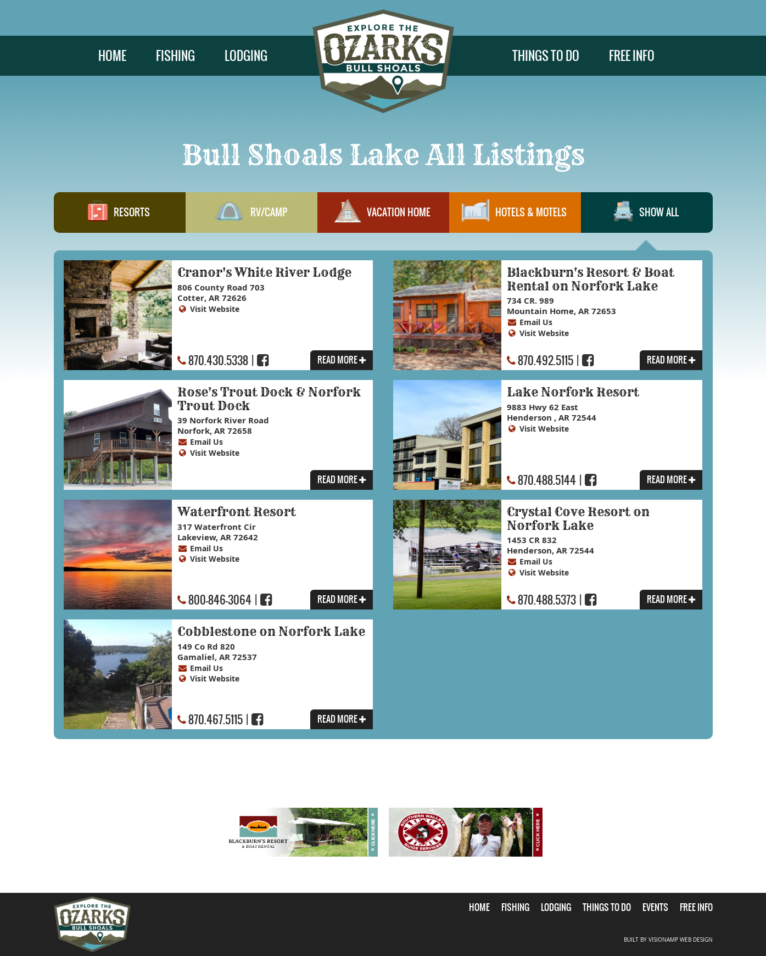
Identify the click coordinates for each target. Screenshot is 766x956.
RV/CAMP (251, 217)
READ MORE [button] (341, 360)
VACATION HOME (382, 217)
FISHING (175, 56)
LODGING (246, 56)
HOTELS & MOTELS (514, 217)
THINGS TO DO (545, 56)
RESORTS (119, 217)
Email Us (537, 322)
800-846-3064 (219, 600)
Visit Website (217, 309)
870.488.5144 (547, 480)
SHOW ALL (646, 217)
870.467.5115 (215, 720)
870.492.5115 (545, 361)
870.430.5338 (218, 361)
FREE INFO (632, 56)
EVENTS (655, 907)
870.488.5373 (547, 600)
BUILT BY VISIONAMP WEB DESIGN (668, 939)
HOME (112, 56)
